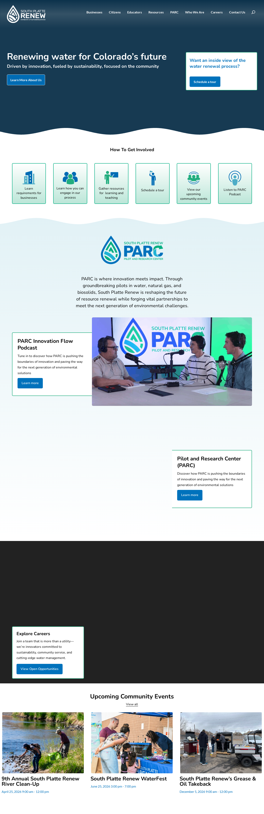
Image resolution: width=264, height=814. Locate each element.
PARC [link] (174, 12)
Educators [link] (134, 12)
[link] (26, 14)
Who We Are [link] (194, 12)
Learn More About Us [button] (26, 80)
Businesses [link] (94, 12)
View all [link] (132, 704)
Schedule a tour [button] (205, 82)
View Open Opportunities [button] (40, 669)
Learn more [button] (30, 383)
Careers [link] (217, 12)
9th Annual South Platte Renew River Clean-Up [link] (40, 781)
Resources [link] (156, 12)
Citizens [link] (115, 12)
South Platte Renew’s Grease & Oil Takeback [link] (218, 781)
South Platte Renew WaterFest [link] (129, 778)
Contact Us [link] (237, 12)
